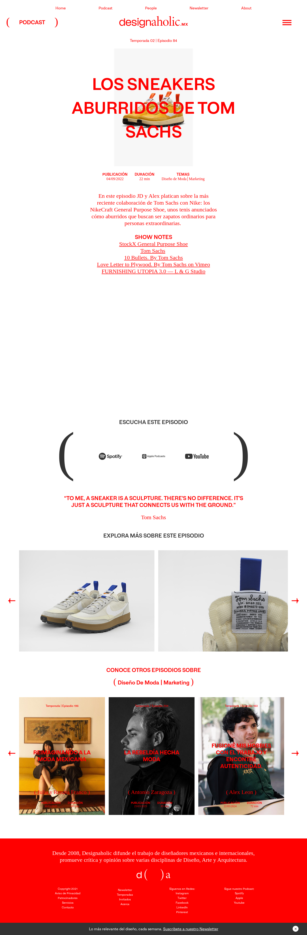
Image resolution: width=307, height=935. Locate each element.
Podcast (105, 8)
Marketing (197, 179)
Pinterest (182, 912)
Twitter (182, 898)
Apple (239, 898)
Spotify (239, 893)
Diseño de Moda (174, 179)
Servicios (68, 902)
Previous (11, 601)
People (151, 8)
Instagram (182, 893)
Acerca (124, 904)
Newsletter (199, 8)
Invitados (125, 899)
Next (294, 601)
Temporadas (125, 894)
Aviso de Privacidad (67, 893)
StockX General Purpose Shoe (153, 244)
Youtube (239, 902)
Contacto (68, 907)
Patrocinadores (68, 898)
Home (60, 8)
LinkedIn (182, 907)
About (246, 8)
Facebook (182, 902)
